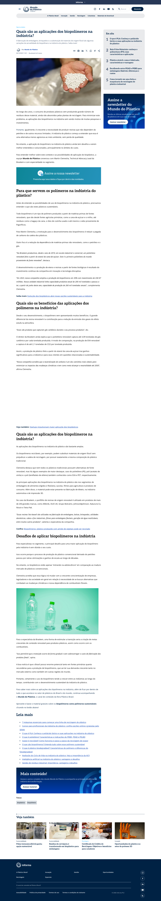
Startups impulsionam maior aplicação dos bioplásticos (54, 427)
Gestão (72, 16)
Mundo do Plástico (31, 50)
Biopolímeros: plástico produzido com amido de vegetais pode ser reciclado (57, 529)
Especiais (48, 877)
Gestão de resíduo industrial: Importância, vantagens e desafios (49, 763)
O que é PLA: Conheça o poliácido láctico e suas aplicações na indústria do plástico (58, 733)
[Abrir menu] (20, 9)
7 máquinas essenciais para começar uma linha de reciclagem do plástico (54, 722)
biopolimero (31, 803)
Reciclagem (81, 16)
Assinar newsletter (118, 122)
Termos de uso (54, 893)
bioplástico (21, 803)
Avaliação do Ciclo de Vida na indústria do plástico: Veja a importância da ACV (56, 755)
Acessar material (30, 787)
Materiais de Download (106, 16)
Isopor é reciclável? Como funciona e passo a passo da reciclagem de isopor (55, 741)
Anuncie (137, 9)
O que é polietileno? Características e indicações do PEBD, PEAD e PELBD (53, 737)
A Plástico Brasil (53, 16)
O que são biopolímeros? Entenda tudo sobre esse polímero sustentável (53, 744)
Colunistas (91, 16)
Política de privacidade (37, 893)
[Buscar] (119, 9)
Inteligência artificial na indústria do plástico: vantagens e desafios (51, 759)
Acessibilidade (21, 893)
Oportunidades (20, 27)
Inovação (64, 16)
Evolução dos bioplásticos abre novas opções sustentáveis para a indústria (59, 296)
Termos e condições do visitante (73, 893)
